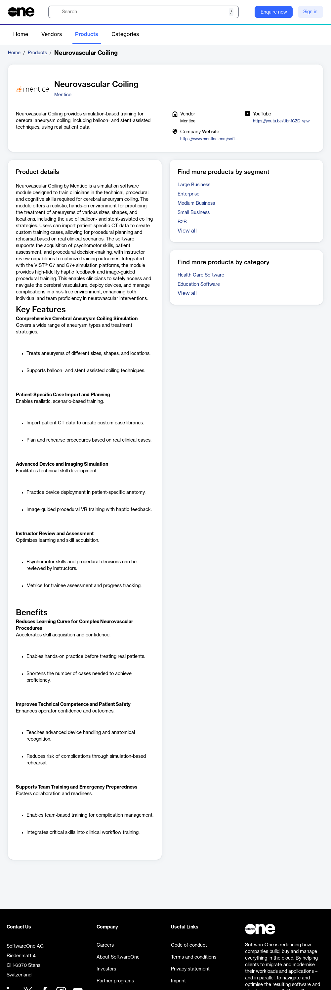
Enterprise (188, 194)
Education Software (199, 284)
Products (86, 34)
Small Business (194, 212)
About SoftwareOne (118, 957)
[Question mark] (245, 12)
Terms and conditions (193, 957)
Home (20, 34)
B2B (182, 222)
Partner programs (115, 981)
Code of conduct (189, 945)
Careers (105, 945)
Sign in (310, 12)
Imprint (178, 981)
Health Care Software (201, 275)
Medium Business (196, 203)
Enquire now (274, 12)
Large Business (194, 185)
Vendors (51, 34)
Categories (125, 34)
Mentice (62, 95)
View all (187, 231)
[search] (143, 12)
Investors (106, 969)
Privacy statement (190, 969)
